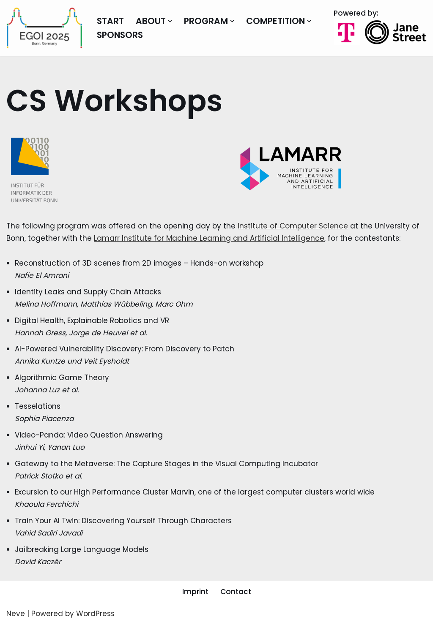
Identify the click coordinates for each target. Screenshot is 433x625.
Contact (235, 592)
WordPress (95, 614)
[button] (170, 21)
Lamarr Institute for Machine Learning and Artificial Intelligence (209, 238)
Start (110, 21)
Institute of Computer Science (293, 226)
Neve (15, 614)
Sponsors (120, 35)
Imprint (195, 592)
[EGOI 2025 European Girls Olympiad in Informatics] (44, 28)
